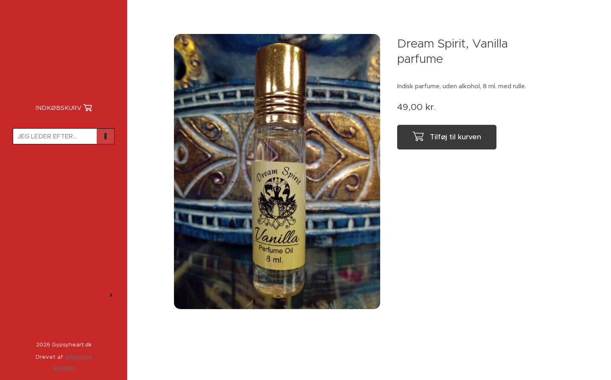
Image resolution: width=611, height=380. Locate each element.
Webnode (78, 356)
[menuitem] (64, 175)
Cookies (64, 367)
